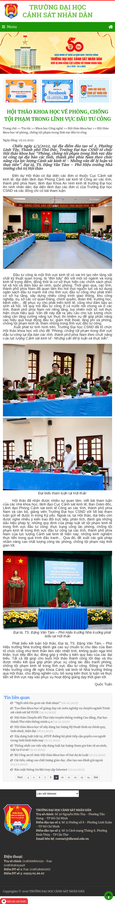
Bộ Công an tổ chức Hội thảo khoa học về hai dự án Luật (49, 755)
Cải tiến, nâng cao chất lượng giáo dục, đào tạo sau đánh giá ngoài (57, 760)
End (96, 777)
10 (62, 777)
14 (88, 777)
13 (82, 777)
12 (75, 777)
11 (69, 777)
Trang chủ (10, 128)
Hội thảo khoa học (80, 128)
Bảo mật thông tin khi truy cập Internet (39, 769)
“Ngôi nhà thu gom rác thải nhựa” (35, 703)
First (19, 777)
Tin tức (26, 128)
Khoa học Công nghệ (49, 128)
